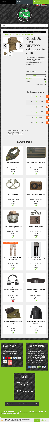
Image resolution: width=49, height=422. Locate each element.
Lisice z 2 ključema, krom (13, 194)
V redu (36, 420)
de (46, 5)
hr (44, 5)
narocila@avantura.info (12, 413)
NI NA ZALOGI (13, 282)
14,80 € (41, 96)
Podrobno (4, 2)
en (39, 5)
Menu (19, 2)
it (42, 5)
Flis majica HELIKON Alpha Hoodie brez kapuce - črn (36, 322)
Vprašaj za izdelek (31, 76)
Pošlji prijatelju (30, 78)
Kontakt (35, 403)
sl (37, 5)
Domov (6, 34)
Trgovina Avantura (11, 403)
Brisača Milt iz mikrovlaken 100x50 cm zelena (13, 322)
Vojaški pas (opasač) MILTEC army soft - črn (36, 290)
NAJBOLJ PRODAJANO (10, 243)
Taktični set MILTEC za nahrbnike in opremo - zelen (36, 227)
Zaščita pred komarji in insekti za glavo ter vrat (13, 227)
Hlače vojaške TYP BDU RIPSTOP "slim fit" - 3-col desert (13, 259)
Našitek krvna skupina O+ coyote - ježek (36, 194)
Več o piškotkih (44, 420)
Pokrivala (27, 34)
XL (32, 112)
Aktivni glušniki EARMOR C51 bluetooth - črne (13, 290)
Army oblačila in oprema (16, 34)
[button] (21, 46)
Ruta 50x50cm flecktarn (13, 162)
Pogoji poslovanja (25, 403)
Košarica (37, 2)
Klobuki (33, 34)
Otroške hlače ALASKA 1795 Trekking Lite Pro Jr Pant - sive (36, 259)
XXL (32, 117)
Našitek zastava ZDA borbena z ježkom (36, 162)
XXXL (32, 122)
